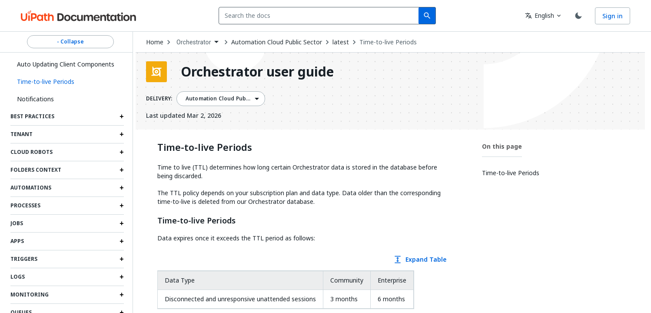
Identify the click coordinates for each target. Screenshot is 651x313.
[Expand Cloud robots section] (122, 152)
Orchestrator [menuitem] (193, 42)
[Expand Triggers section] (122, 259)
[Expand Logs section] (122, 277)
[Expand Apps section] (122, 241)
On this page (502, 146)
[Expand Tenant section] (122, 134)
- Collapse (70, 42)
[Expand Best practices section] (122, 116)
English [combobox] (539, 15)
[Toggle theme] (578, 16)
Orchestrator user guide (257, 71)
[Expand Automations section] (122, 188)
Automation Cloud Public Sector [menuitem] (228, 99)
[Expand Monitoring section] (122, 295)
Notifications (35, 98)
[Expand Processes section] (122, 206)
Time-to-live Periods (388, 42)
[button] (67, 81)
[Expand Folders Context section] (122, 170)
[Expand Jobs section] (122, 223)
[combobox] (320, 15)
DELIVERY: (159, 99)
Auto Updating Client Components (65, 64)
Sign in (612, 15)
